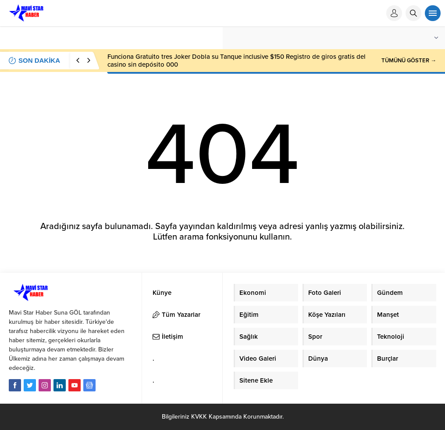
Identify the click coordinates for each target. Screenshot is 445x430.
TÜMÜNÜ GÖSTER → (408, 60)
